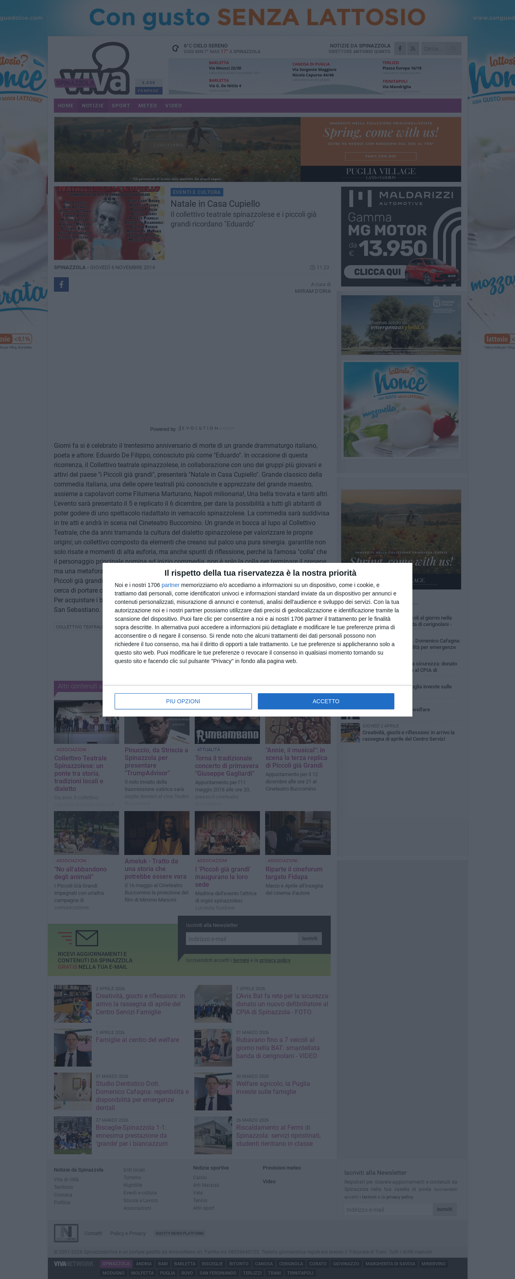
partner (170, 585)
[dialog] (257, 640)
